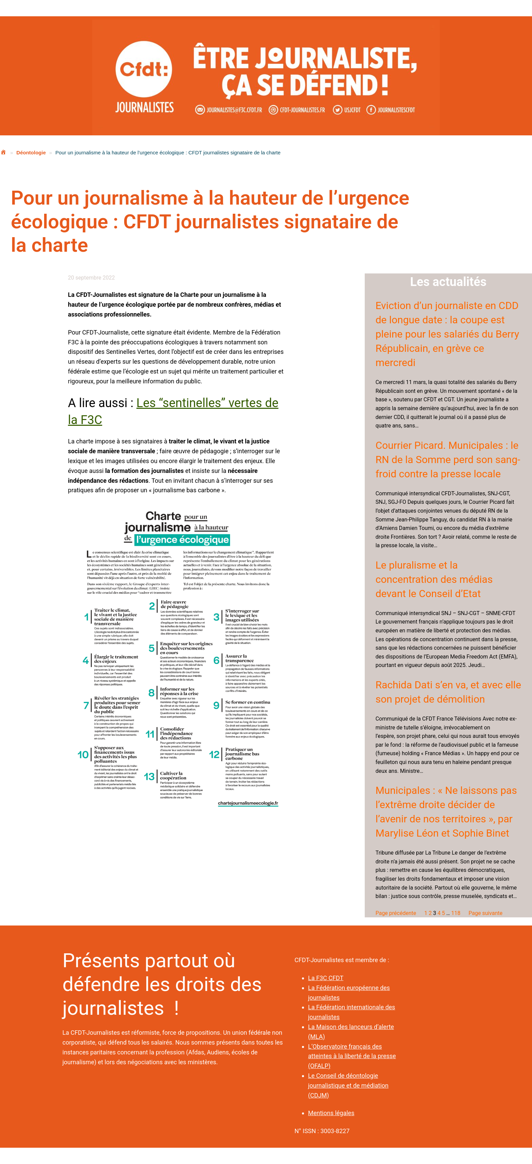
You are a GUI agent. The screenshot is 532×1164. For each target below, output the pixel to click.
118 (455, 913)
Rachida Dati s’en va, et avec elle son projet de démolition (448, 692)
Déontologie (31, 152)
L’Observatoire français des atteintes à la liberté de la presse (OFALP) (352, 1056)
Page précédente (396, 913)
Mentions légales (331, 1113)
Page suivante (485, 913)
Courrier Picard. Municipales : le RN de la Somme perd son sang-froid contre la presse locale (448, 459)
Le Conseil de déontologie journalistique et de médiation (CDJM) (348, 1085)
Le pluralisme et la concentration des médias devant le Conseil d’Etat (434, 579)
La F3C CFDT (325, 977)
